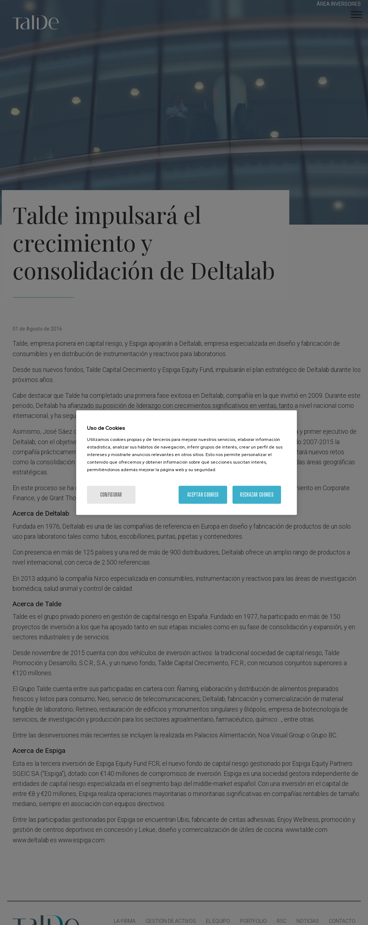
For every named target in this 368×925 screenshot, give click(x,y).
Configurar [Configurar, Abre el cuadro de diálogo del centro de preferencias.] (111, 494)
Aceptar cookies (202, 494)
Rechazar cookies (256, 494)
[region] (186, 462)
